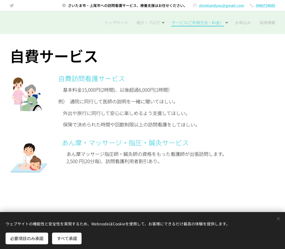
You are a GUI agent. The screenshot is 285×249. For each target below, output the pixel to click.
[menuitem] (110, 22)
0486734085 (265, 5)
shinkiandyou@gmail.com (221, 5)
